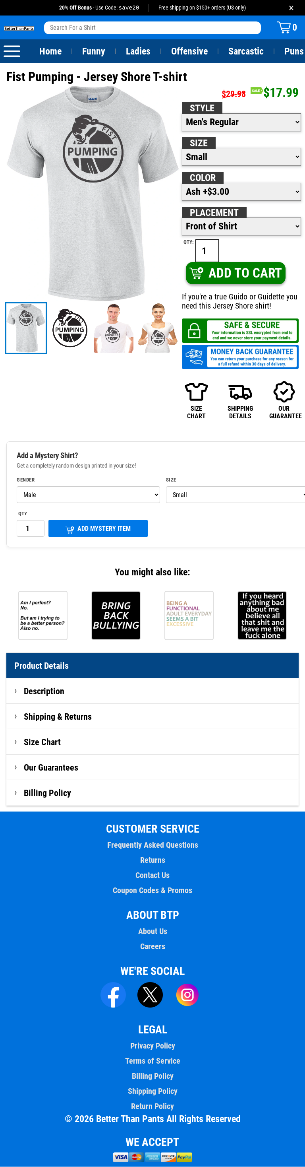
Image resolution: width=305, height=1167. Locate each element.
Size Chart (42, 742)
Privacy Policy (152, 1046)
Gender (26, 480)
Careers (152, 946)
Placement (214, 213)
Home (50, 51)
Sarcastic (246, 51)
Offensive (189, 51)
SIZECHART (196, 400)
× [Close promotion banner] (291, 7)
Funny (93, 51)
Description (44, 691)
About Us (152, 931)
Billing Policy (47, 793)
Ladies (138, 51)
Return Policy (152, 1106)
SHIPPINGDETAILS (240, 400)
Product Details (41, 666)
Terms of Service (152, 1061)
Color (203, 178)
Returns (152, 860)
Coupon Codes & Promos (152, 890)
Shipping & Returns (58, 717)
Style (202, 108)
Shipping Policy (152, 1091)
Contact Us (152, 875)
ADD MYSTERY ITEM (98, 529)
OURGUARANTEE (284, 400)
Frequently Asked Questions (152, 845)
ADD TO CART (235, 273)
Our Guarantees (51, 768)
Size (198, 143)
